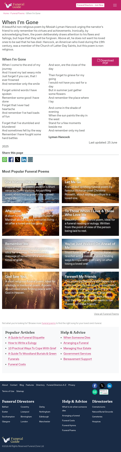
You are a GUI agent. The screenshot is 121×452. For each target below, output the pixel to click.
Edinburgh (44, 416)
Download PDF (105, 62)
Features (30, 385)
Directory (40, 385)
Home (6, 13)
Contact (13, 385)
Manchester (44, 421)
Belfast (5, 407)
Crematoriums (98, 407)
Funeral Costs (17, 364)
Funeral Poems (18, 13)
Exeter (5, 412)
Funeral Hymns (69, 425)
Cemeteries (97, 416)
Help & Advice (74, 401)
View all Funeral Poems (106, 314)
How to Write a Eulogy (22, 343)
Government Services (77, 353)
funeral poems (49, 323)
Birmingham (26, 416)
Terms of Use (8, 391)
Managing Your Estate (77, 348)
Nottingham (44, 412)
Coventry (25, 407)
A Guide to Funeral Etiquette (26, 337)
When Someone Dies (76, 337)
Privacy (71, 385)
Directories (102, 401)
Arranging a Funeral (76, 343)
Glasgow (6, 421)
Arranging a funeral (71, 415)
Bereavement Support (77, 359)
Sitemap (20, 391)
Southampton (8, 416)
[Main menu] (115, 5)
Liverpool (25, 412)
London (24, 421)
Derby (42, 407)
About (5, 385)
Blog (22, 385)
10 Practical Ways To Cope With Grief (32, 348)
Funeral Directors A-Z (56, 385)
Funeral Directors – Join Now (90, 5)
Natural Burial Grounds (102, 412)
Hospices (96, 421)
